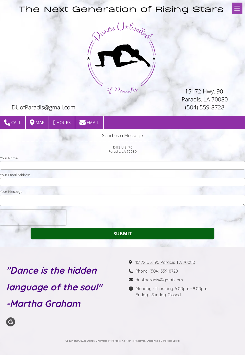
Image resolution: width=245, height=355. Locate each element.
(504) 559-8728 (163, 271)
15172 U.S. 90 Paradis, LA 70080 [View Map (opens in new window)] (165, 262)
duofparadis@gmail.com (159, 279)
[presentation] (33, 217)
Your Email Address (15, 175)
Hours (62, 122)
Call (12, 122)
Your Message (11, 191)
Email (89, 122)
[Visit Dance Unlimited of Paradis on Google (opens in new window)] (10, 321)
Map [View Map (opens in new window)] (37, 122)
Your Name (9, 158)
